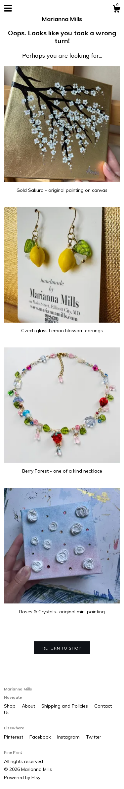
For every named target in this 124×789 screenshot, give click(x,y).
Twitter (93, 737)
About (29, 706)
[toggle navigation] (8, 8)
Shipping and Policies (65, 706)
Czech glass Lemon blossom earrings (62, 327)
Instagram (69, 737)
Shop (10, 706)
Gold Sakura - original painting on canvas (62, 187)
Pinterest (14, 737)
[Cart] (116, 10)
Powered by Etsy (22, 777)
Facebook (40, 737)
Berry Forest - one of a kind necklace (62, 468)
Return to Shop (62, 648)
